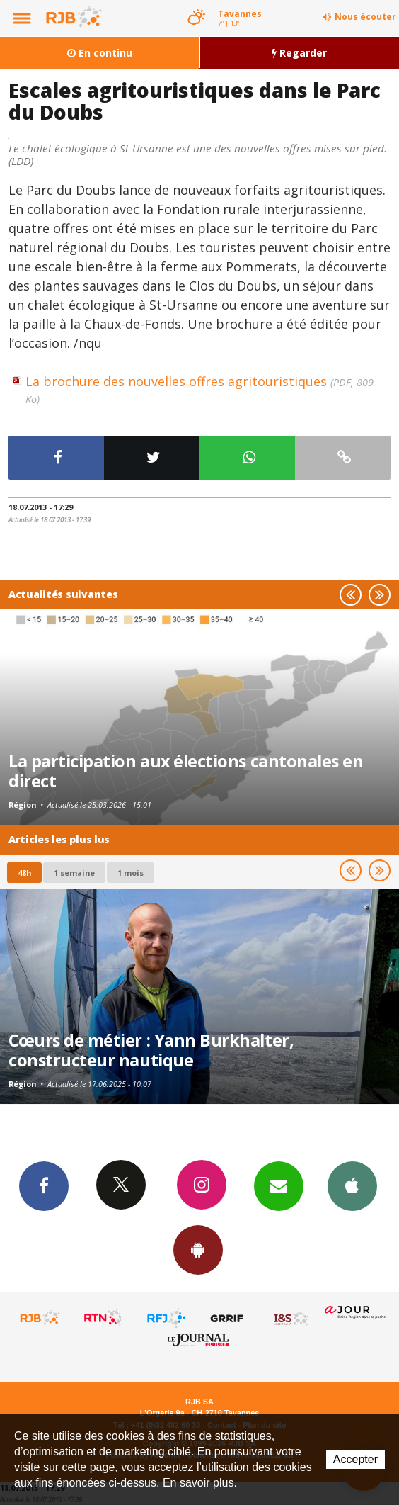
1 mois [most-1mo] (130, 872)
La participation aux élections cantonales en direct (185, 771)
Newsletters (278, 1185)
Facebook (44, 1185)
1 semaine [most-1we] (74, 872)
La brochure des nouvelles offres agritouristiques (199, 389)
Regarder (299, 53)
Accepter (355, 1459)
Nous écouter (365, 17)
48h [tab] (24, 872)
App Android (198, 1249)
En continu (99, 53)
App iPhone (352, 1185)
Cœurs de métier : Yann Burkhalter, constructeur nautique (151, 1050)
